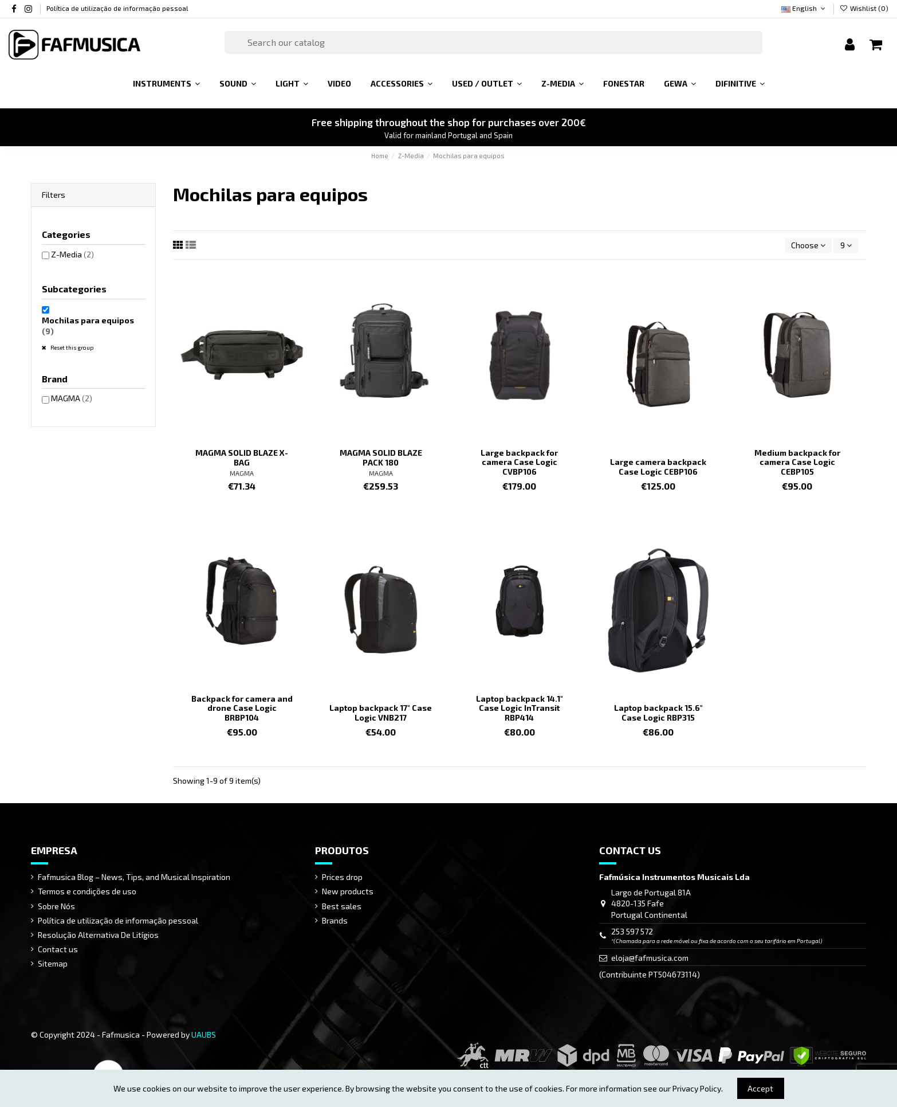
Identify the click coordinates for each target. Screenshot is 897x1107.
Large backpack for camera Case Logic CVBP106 (519, 462)
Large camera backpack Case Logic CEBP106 (658, 466)
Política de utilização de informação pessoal (117, 8)
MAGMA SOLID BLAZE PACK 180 (381, 457)
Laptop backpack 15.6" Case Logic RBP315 (658, 712)
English (804, 8)
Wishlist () (864, 8)
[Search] (494, 42)
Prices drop (342, 877)
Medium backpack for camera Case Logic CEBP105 (797, 462)
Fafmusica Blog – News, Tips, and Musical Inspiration (134, 877)
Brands (335, 920)
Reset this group (71, 347)
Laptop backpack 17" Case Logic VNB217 (380, 712)
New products (347, 891)
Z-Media (72, 254)
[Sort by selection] (808, 245)
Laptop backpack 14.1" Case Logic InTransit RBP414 (519, 708)
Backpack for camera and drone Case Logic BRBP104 (242, 708)
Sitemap (53, 963)
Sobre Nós (56, 906)
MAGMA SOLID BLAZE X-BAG (241, 457)
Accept (760, 1088)
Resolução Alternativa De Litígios (98, 935)
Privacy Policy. (697, 1088)
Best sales (341, 906)
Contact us (58, 949)
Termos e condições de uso (87, 891)
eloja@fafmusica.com (650, 958)
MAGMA (242, 473)
